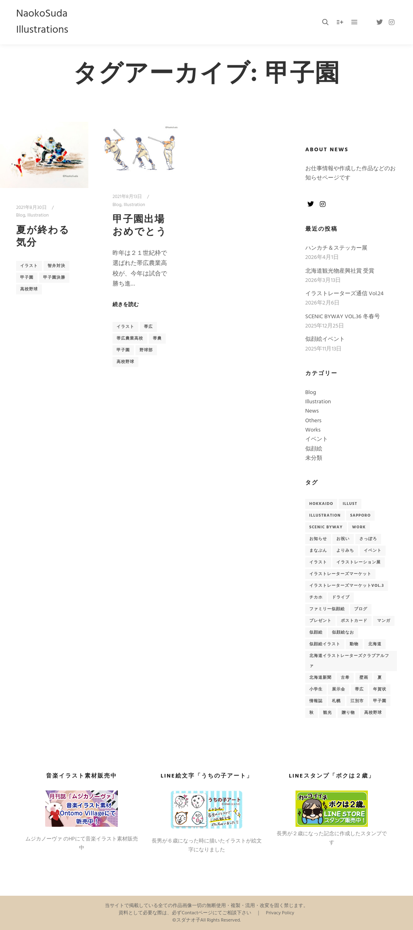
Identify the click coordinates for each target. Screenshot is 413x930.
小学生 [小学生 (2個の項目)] (316, 689)
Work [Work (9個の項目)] (359, 527)
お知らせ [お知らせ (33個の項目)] (318, 539)
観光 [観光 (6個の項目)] (327, 712)
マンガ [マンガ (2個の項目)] (383, 620)
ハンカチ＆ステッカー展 (336, 248)
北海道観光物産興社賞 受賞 (339, 271)
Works (313, 430)
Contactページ (197, 913)
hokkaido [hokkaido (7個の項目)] (321, 503)
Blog (20, 215)
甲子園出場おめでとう (140, 226)
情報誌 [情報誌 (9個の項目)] (316, 701)
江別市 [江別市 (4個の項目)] (357, 701)
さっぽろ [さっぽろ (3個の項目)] (368, 539)
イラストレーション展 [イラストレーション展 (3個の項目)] (358, 562)
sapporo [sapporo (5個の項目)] (360, 515)
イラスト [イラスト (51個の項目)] (318, 562)
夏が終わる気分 (43, 237)
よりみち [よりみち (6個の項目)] (345, 550)
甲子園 (26, 277)
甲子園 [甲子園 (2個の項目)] (379, 701)
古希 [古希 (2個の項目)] (345, 677)
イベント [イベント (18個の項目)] (373, 550)
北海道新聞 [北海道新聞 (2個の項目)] (320, 677)
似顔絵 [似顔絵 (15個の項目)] (316, 632)
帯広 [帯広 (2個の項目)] (359, 689)
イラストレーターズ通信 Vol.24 (344, 293)
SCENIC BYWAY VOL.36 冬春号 (342, 316)
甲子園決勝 (54, 277)
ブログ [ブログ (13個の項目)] (360, 609)
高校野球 (29, 289)
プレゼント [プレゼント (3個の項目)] (320, 620)
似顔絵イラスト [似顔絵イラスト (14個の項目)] (324, 644)
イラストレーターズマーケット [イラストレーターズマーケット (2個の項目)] (340, 574)
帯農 (157, 338)
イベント (316, 439)
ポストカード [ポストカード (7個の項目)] (354, 620)
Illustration (38, 215)
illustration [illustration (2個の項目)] (325, 515)
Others (313, 420)
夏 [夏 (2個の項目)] (380, 677)
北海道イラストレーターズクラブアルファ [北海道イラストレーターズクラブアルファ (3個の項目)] (349, 661)
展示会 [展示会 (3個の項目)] (338, 689)
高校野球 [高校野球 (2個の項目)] (373, 712)
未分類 (313, 458)
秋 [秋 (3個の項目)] (311, 712)
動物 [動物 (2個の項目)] (354, 644)
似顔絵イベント (325, 339)
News (312, 411)
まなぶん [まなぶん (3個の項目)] (318, 550)
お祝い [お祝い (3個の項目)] (343, 539)
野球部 (146, 350)
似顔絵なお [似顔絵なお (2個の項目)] (343, 632)
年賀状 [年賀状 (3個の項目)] (379, 689)
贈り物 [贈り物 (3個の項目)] (348, 712)
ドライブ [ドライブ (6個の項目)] (341, 597)
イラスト (29, 266)
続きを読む (126, 305)
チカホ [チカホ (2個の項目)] (316, 597)
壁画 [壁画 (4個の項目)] (363, 677)
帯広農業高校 (130, 338)
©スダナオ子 (186, 920)
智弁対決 (56, 266)
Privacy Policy (280, 913)
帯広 (148, 326)
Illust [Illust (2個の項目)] (350, 503)
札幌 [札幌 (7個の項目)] (336, 701)
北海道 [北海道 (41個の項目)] (375, 644)
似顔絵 (313, 449)
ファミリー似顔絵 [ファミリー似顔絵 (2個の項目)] (327, 609)
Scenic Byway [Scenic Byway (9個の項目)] (326, 527)
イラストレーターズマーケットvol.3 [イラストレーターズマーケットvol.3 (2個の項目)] (346, 585)
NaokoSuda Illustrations (42, 22)
